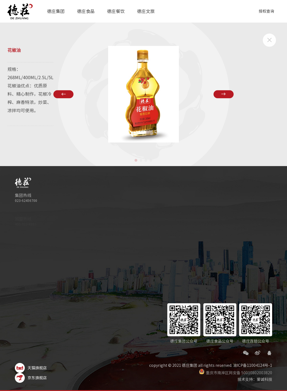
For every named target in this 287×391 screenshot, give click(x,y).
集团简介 (137, 192)
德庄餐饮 (115, 11)
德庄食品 (86, 11)
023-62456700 (26, 201)
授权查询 (266, 11)
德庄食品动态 (188, 200)
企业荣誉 (137, 228)
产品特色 (237, 221)
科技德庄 (137, 207)
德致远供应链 (241, 228)
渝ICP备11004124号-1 (252, 365)
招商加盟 (237, 200)
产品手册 (184, 207)
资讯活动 (237, 207)
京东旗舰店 (31, 378)
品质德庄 (137, 200)
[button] (136, 160)
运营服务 (237, 235)
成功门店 (237, 214)
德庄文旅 (145, 11)
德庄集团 (56, 11)
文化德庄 (137, 214)
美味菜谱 (184, 214)
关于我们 (184, 192)
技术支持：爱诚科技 (254, 379)
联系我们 (184, 221)
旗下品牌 (137, 221)
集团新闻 (137, 235)
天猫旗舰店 (31, 368)
